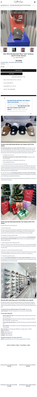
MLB (7, 62)
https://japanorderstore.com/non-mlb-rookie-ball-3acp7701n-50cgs (17, 339)
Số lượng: (3, 66)
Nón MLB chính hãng (9, 315)
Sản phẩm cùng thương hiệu (18, 345)
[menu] (6, 2)
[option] (18, 28)
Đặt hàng (11, 73)
